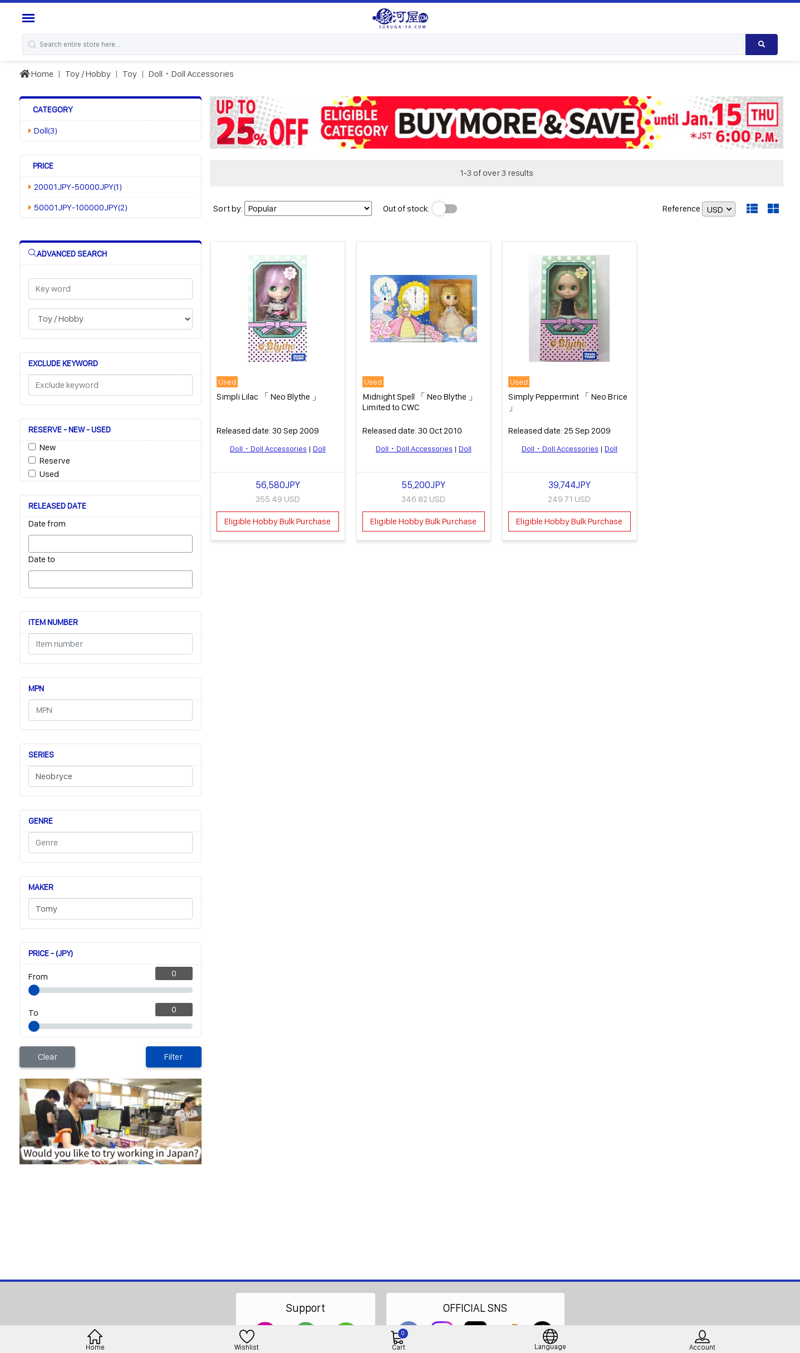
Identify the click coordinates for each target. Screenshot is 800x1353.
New (48, 447)
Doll (319, 448)
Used (49, 474)
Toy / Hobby (88, 73)
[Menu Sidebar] (29, 18)
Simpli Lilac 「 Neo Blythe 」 (269, 396)
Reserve (55, 460)
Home (36, 73)
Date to (41, 559)
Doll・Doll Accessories (191, 73)
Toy (129, 73)
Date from (47, 523)
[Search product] (761, 44)
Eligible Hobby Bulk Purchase (277, 521)
